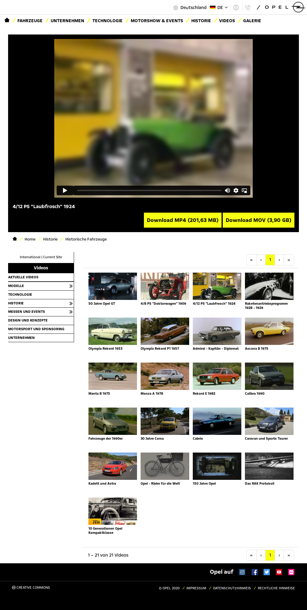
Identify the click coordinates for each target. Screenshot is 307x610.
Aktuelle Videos (23, 277)
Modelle (16, 285)
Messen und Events (26, 311)
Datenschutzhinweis (232, 588)
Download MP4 (183, 220)
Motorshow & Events (157, 21)
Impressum (196, 588)
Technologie (107, 21)
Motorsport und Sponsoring (36, 329)
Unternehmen (67, 21)
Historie (16, 303)
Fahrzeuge (30, 21)
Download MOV (258, 220)
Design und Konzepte (28, 320)
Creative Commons (31, 587)
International (30, 257)
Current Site (52, 257)
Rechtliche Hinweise (276, 588)
